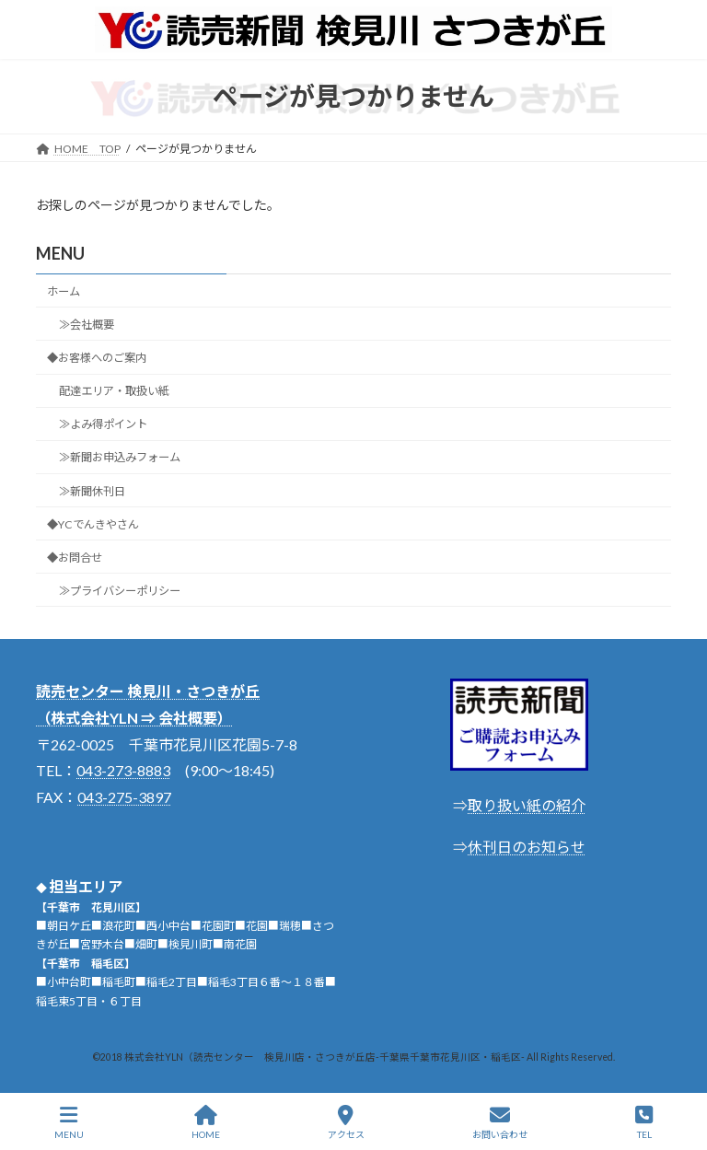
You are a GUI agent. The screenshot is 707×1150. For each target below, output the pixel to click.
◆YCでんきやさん (93, 524)
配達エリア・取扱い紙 (114, 391)
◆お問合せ (74, 557)
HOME (205, 1122)
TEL (644, 1122)
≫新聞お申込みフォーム (119, 457)
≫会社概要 (86, 324)
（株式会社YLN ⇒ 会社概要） (134, 717)
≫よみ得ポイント (103, 424)
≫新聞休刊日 (92, 490)
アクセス (346, 1122)
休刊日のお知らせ (526, 846)
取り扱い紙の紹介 (526, 805)
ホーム (63, 291)
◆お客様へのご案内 (96, 358)
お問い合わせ (499, 1122)
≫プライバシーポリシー (119, 591)
